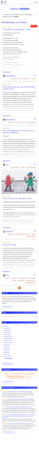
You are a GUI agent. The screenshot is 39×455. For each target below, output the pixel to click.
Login (36, 2)
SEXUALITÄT (21, 280)
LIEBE (19, 78)
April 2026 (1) (7, 328)
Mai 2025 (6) (6, 350)
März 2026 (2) (7, 330)
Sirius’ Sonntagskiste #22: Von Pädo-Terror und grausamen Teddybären (18, 132)
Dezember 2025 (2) (8, 336)
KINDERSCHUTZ (19, 374)
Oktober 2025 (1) (8, 340)
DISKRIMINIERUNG (29, 377)
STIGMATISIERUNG (30, 283)
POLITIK (24, 374)
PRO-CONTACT (22, 378)
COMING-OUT (23, 278)
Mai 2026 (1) (6, 326)
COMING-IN (15, 278)
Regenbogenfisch (9, 76)
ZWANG (33, 234)
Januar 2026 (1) (7, 334)
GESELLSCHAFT (26, 373)
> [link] (22, 288)
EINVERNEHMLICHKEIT (20, 234)
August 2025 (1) (7, 344)
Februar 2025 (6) (7, 356)
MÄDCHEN (22, 122)
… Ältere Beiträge (8, 358)
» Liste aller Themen (8, 381)
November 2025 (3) (8, 338)
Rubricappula (8, 231)
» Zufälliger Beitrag (7, 363)
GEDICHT (13, 78)
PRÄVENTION (12, 374)
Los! (35, 316)
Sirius (6, 165)
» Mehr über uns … (7, 306)
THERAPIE (7, 278)
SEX (28, 234)
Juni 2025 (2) (6, 348)
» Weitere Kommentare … (9, 432)
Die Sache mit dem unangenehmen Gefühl (17, 198)
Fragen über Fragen (9, 245)
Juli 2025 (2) (6, 346)
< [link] (16, 288)
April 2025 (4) (7, 352)
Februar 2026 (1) (7, 332)
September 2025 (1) (8, 342)
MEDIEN (33, 373)
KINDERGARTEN (31, 122)
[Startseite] (3, 2)
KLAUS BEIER (28, 378)
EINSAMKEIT (26, 78)
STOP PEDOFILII (15, 167)
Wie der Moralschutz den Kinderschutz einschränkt (20, 391)
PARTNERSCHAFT (30, 280)
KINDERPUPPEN (31, 167)
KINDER (33, 78)
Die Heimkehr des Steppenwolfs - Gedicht (17, 29)
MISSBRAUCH (18, 373)
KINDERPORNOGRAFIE (13, 378)
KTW (10, 373)
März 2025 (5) (7, 354)
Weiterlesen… (7, 72)
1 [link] (19, 288)
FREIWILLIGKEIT (31, 236)
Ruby (8, 266)
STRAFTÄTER (32, 278)
